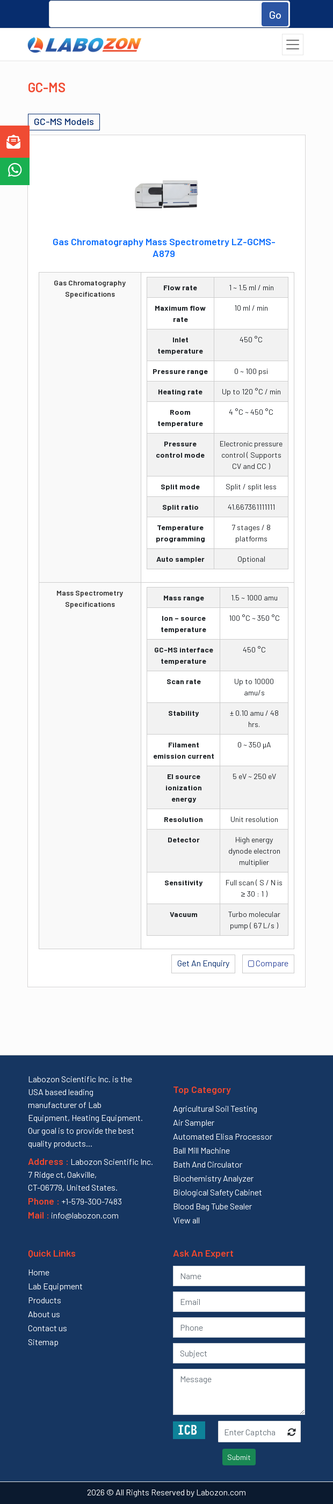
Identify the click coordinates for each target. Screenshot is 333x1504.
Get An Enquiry (203, 963)
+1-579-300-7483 (91, 1201)
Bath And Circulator (207, 1164)
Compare (268, 962)
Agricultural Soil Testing (215, 1108)
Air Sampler (193, 1122)
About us (44, 1314)
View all (186, 1220)
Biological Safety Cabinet (217, 1192)
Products (44, 1300)
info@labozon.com (84, 1215)
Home (38, 1272)
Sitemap (43, 1342)
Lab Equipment (55, 1286)
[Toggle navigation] (292, 44)
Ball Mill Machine (201, 1150)
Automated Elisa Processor (222, 1136)
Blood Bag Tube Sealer (212, 1206)
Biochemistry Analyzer (213, 1178)
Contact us (47, 1328)
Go (275, 14)
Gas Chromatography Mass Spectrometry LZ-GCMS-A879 (164, 247)
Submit (239, 1457)
